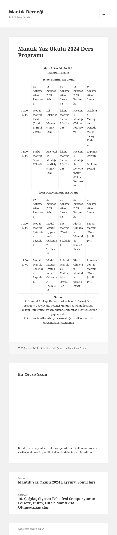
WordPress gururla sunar (31, 528)
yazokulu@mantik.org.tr (72, 318)
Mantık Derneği (26, 12)
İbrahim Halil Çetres (53, 348)
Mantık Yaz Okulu (77, 348)
